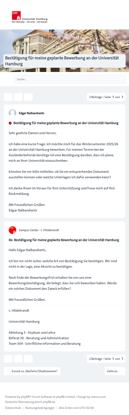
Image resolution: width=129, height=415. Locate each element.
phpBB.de (49, 402)
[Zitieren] (116, 113)
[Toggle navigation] (124, 15)
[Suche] (113, 79)
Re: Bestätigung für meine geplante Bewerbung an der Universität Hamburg (64, 240)
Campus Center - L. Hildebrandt (39, 230)
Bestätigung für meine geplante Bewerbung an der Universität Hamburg (65, 123)
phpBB (25, 397)
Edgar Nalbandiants (31, 113)
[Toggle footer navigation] (5, 386)
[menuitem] (13, 408)
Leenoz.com (98, 397)
